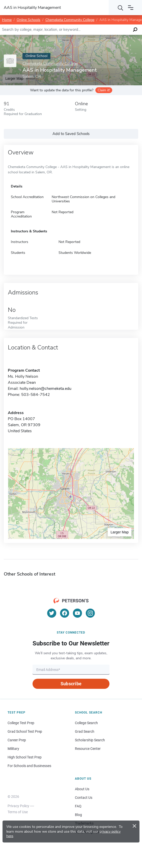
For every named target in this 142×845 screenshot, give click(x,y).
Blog (78, 815)
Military (13, 749)
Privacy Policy (18, 806)
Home (7, 19)
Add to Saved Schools (71, 133)
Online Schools (28, 19)
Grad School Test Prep (25, 731)
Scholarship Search (90, 740)
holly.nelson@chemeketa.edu (45, 388)
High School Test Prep (25, 757)
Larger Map (119, 532)
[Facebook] (64, 613)
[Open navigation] (131, 7)
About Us (82, 789)
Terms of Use (18, 812)
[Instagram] (90, 613)
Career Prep (17, 740)
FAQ (78, 806)
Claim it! (104, 90)
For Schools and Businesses (29, 766)
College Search (86, 723)
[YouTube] (77, 613)
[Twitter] (51, 613)
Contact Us (83, 798)
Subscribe (71, 683)
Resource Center (88, 749)
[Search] (121, 7)
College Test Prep (21, 723)
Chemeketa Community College (69, 19)
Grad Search (84, 731)
